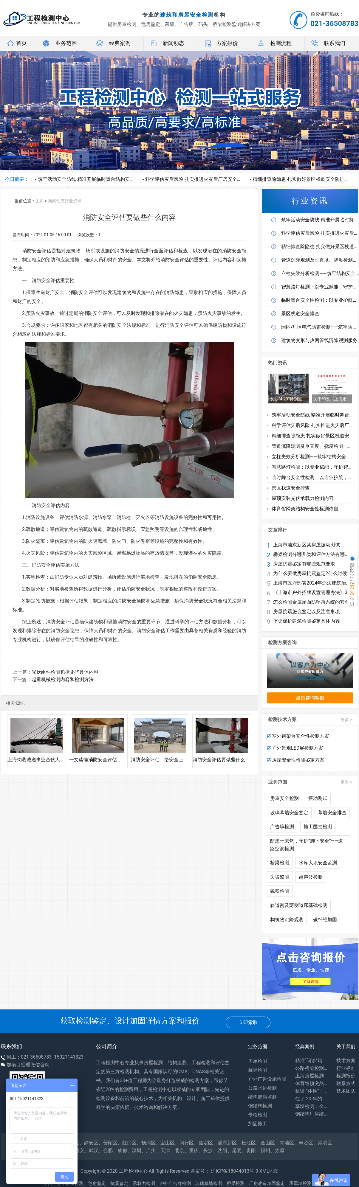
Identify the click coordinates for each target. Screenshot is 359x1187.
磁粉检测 (279, 891)
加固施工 (257, 1124)
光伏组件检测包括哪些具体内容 (65, 672)
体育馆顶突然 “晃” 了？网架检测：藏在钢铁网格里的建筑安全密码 (311, 1083)
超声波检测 (311, 877)
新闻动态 (167, 43)
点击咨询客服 (310, 698)
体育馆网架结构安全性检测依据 (305, 509)
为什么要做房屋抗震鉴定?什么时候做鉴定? (312, 573)
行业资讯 (73, 200)
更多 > (346, 719)
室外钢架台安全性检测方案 (298, 736)
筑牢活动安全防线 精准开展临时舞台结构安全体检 (91, 179)
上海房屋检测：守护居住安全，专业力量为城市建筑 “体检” (311, 1076)
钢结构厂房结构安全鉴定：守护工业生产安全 (311, 1114)
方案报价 (220, 43)
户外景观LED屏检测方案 (295, 748)
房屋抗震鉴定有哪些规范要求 (304, 564)
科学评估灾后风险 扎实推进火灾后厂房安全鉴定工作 (200, 179)
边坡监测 (279, 877)
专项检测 (257, 1115)
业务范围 (59, 43)
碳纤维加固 (325, 919)
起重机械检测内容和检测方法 (63, 679)
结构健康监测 (262, 1097)
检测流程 (274, 43)
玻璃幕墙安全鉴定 (289, 812)
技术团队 (345, 1091)
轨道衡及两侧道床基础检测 (298, 905)
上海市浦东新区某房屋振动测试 (306, 545)
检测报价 (345, 1076)
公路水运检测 (262, 1088)
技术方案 (345, 1060)
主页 (39, 200)
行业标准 (345, 1068)
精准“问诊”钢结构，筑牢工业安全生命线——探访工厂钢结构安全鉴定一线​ (311, 1060)
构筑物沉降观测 (287, 919)
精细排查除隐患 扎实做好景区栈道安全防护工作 (303, 179)
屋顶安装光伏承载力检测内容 (303, 498)
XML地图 (269, 1171)
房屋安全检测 (284, 798)
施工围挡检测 (318, 826)
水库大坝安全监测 (318, 863)
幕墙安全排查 (332, 812)
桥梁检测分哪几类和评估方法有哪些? (312, 554)
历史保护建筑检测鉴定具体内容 (306, 621)
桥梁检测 (279, 863)
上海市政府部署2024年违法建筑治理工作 (312, 583)
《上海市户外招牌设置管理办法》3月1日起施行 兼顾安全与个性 (312, 592)
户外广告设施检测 (267, 1079)
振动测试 (317, 798)
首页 (17, 43)
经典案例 (113, 43)
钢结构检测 (260, 1106)
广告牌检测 (282, 826)
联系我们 (328, 43)
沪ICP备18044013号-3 (234, 1171)
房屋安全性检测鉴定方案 (295, 760)
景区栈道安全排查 (291, 488)
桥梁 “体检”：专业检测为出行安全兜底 (311, 1091)
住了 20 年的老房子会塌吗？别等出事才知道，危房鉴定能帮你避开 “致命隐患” (311, 1098)
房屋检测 (257, 1061)
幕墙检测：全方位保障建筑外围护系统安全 (311, 1106)
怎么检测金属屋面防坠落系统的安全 (311, 602)
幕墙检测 (257, 1070)
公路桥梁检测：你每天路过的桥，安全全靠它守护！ (311, 1068)
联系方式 (345, 1083)
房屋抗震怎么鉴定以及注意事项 (306, 611)
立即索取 (248, 1022)
